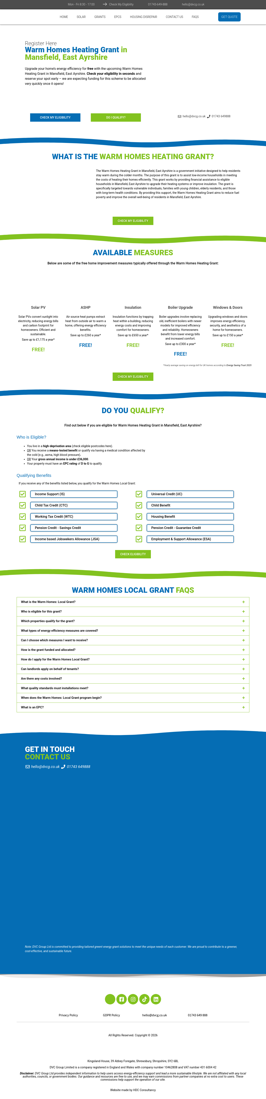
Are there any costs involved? (41, 678)
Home (64, 17)
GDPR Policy (111, 1015)
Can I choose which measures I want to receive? (54, 640)
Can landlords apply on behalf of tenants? (50, 669)
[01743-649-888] (144, 4)
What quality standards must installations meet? (54, 688)
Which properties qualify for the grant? (48, 621)
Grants (100, 17)
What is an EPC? (32, 707)
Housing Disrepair (143, 17)
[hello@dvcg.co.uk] (178, 4)
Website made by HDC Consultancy (133, 1090)
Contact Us (174, 17)
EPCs (117, 17)
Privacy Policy (68, 1015)
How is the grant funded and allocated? (48, 650)
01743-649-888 (157, 4)
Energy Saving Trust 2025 (239, 365)
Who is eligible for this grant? (41, 611)
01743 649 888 (197, 1015)
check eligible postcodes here (92, 446)
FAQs (195, 17)
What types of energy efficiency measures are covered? (59, 631)
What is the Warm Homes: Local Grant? (48, 602)
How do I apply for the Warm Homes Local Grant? (55, 659)
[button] (133, 602)
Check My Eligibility (121, 4)
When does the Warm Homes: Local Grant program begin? (61, 698)
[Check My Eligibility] (105, 4)
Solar (81, 17)
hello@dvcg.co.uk (193, 4)
